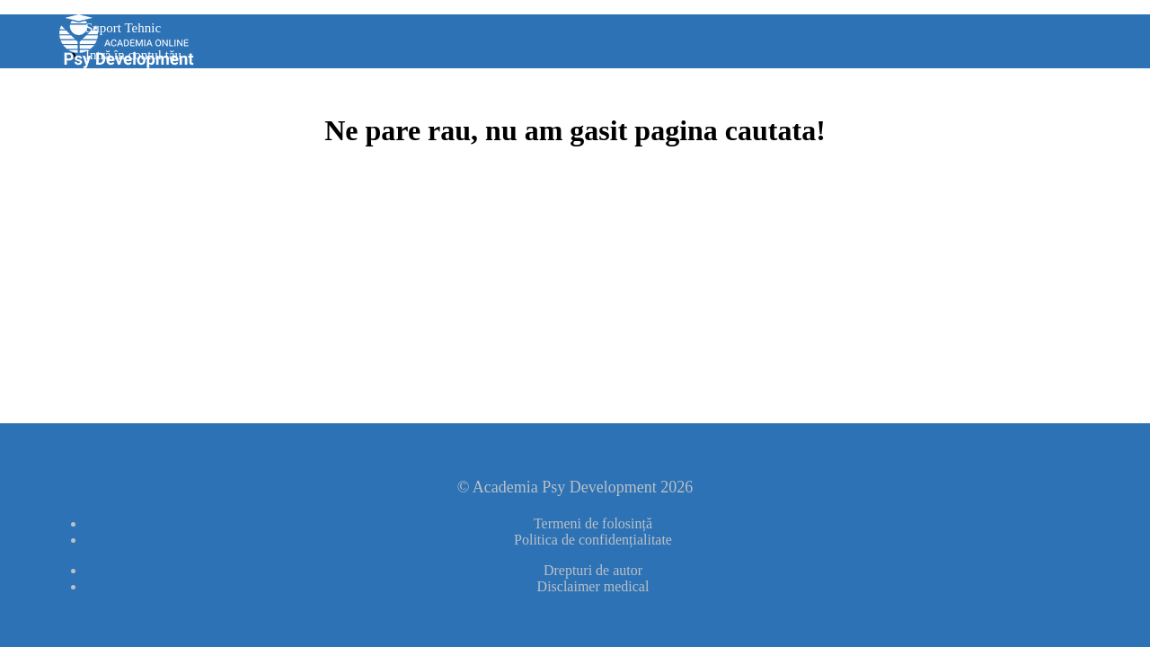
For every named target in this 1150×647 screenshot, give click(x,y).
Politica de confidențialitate (593, 539)
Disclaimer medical (593, 586)
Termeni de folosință (593, 523)
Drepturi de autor (593, 570)
